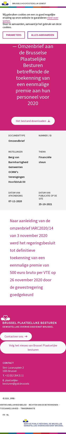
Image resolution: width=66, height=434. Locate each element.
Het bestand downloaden (33, 121)
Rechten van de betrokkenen (43, 404)
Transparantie (28, 408)
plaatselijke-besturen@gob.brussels (16, 382)
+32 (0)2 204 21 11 (13, 375)
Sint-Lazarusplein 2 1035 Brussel (13, 369)
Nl (8, 414)
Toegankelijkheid (9, 408)
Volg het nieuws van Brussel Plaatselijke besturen (33, 347)
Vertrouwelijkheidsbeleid (13, 404)
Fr (4, 414)
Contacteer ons (16, 336)
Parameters (13, 32)
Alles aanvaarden (42, 32)
